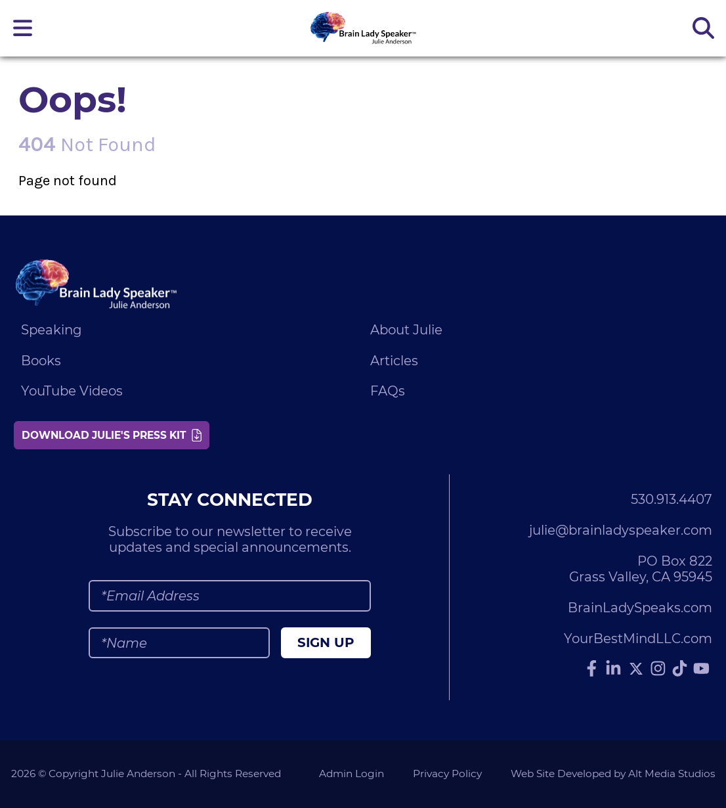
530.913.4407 (671, 499)
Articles (394, 361)
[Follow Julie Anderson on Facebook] (592, 668)
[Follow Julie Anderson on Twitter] (636, 669)
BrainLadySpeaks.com (640, 608)
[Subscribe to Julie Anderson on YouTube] (701, 668)
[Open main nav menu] (23, 28)
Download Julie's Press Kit (112, 435)
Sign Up (325, 642)
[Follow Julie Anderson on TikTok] (680, 668)
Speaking (51, 330)
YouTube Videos (72, 391)
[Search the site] (703, 28)
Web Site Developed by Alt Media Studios (613, 773)
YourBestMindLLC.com (638, 638)
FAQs (387, 391)
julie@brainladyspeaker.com (620, 530)
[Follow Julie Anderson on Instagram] (658, 668)
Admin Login (351, 773)
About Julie (406, 330)
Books (41, 361)
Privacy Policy (447, 773)
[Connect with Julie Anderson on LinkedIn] (613, 668)
